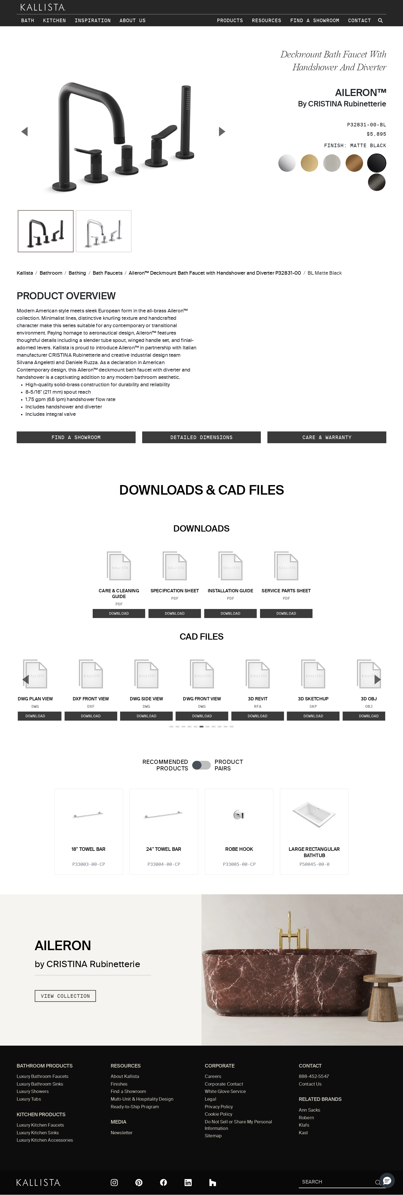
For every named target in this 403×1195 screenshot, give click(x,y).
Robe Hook (239, 849)
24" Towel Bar (163, 849)
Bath (27, 20)
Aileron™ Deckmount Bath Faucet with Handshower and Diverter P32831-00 (215, 273)
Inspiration (93, 20)
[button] (387, 1180)
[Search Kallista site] (380, 20)
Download (119, 613)
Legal (210, 1099)
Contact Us (310, 1084)
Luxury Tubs (29, 1099)
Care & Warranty (327, 437)
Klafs (304, 1125)
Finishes (119, 1084)
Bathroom (51, 273)
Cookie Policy (218, 1114)
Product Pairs (229, 765)
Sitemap (213, 1136)
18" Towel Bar (89, 849)
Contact (359, 20)
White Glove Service (225, 1092)
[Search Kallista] (334, 1182)
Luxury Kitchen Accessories (45, 1140)
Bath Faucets (107, 273)
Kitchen (54, 20)
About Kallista (125, 1077)
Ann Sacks (309, 1110)
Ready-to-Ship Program (135, 1107)
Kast (303, 1133)
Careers (213, 1077)
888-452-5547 (314, 1077)
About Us (132, 20)
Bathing (77, 273)
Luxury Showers (33, 1092)
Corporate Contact (224, 1084)
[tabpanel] (201, 828)
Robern (306, 1118)
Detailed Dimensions (201, 437)
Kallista (25, 273)
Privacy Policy (219, 1107)
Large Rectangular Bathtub (314, 852)
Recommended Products (165, 765)
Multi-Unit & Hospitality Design (142, 1099)
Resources (266, 20)
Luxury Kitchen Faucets (40, 1125)
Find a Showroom (314, 20)
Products (230, 20)
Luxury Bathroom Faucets (43, 1077)
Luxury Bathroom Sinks (40, 1084)
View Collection (65, 996)
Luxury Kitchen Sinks (38, 1133)
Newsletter (122, 1133)
